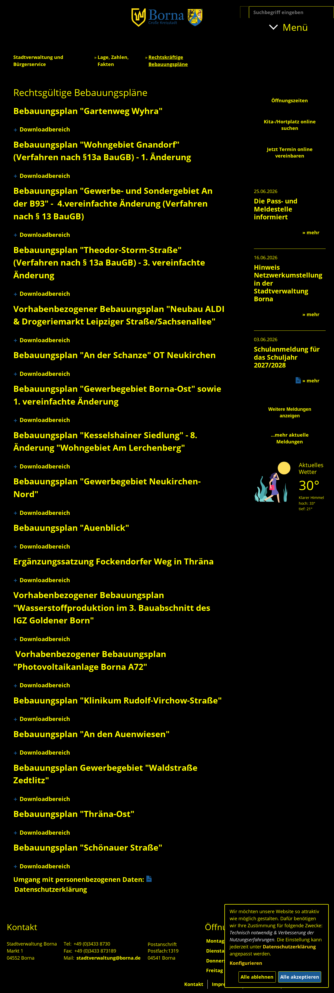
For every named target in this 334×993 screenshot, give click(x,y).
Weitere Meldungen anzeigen (289, 412)
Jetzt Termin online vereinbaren (290, 152)
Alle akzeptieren (299, 977)
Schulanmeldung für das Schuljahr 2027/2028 (287, 357)
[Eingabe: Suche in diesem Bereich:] (291, 12)
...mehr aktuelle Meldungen (290, 438)
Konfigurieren (246, 963)
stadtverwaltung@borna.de (108, 958)
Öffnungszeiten (289, 100)
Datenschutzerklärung (289, 946)
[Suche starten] (244, 12)
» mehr (310, 232)
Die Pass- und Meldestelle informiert (275, 208)
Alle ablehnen (257, 977)
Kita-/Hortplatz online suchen (290, 124)
